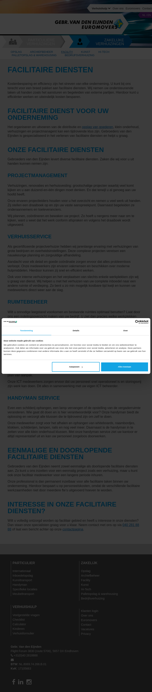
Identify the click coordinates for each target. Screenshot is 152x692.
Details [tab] (76, 331)
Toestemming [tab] (26, 331)
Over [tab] (125, 331)
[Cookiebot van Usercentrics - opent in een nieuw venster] (130, 322)
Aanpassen (76, 367)
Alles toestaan (124, 367)
